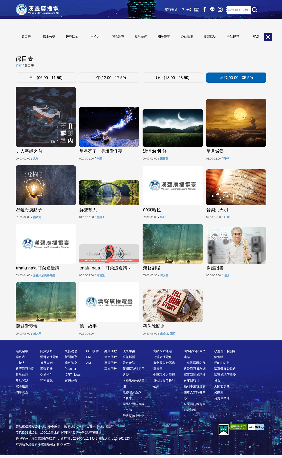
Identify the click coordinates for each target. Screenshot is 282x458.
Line (208, 10)
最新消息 (71, 354)
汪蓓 (172, 336)
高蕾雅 (101, 277)
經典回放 (192, 10)
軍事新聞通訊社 (195, 377)
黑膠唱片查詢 (132, 395)
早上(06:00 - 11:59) (45, 77)
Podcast (70, 371)
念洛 (36, 159)
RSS (223, 10)
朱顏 (99, 159)
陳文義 (164, 277)
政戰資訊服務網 (195, 371)
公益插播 (187, 36)
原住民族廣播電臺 (44, 277)
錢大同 (37, 336)
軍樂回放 (110, 371)
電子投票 (22, 389)
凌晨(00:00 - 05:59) (236, 77)
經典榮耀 (22, 354)
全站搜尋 (233, 36)
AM (88, 365)
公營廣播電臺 (162, 359)
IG (215, 10)
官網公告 (71, 383)
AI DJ (226, 218)
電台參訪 (129, 365)
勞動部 (218, 395)
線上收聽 (184, 10)
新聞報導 (71, 359)
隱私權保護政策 (27, 429)
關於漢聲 (164, 36)
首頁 (19, 65)
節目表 (26, 36)
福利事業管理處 (195, 389)
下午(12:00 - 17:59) (109, 77)
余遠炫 (164, 336)
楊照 (226, 277)
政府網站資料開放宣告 (80, 429)
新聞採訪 (210, 36)
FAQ (256, 36)
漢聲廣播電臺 (40, 10)
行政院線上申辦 (134, 418)
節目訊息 (71, 365)
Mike (163, 218)
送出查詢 (254, 10)
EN (177, 9)
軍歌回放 (110, 365)
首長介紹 (46, 365)
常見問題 (22, 383)
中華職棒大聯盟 (164, 377)
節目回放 (110, 359)
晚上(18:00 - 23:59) (173, 77)
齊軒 (226, 159)
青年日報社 (191, 383)
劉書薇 (164, 159)
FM (88, 359)
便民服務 (129, 354)
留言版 (127, 401)
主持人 (95, 36)
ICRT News (72, 377)
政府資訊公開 (25, 371)
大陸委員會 (222, 389)
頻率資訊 (46, 383)
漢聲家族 (46, 371)
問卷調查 (118, 36)
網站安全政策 (51, 429)
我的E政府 (221, 365)
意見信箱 (141, 36)
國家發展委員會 (225, 371)
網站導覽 (166, 9)
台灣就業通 (222, 401)
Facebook (200, 10)
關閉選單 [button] (268, 37)
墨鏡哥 (37, 218)
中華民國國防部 (195, 365)
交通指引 (46, 377)
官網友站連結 (162, 354)
